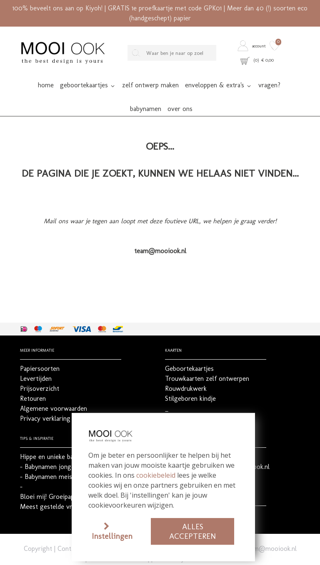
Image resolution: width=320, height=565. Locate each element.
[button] (253, 46)
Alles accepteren (192, 531)
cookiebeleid (155, 475)
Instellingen (112, 536)
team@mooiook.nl (271, 530)
